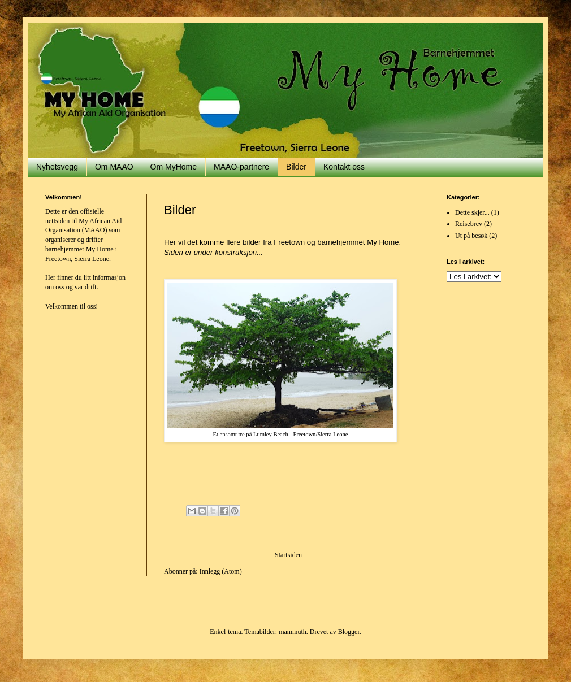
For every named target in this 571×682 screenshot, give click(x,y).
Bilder (296, 166)
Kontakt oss (344, 166)
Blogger (349, 632)
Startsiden (288, 555)
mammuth (292, 632)
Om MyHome (173, 166)
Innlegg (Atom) (221, 571)
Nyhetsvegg (57, 166)
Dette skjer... (472, 212)
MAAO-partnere (241, 166)
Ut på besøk (471, 236)
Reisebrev (468, 224)
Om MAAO (114, 166)
